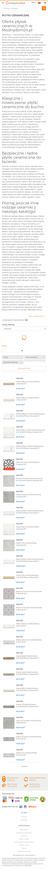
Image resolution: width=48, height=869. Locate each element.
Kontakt (24, 820)
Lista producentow (24, 851)
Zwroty (24, 848)
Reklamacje (24, 845)
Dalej (24, 766)
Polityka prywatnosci (24, 833)
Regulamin (24, 830)
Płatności (24, 836)
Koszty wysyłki (24, 839)
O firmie (24, 817)
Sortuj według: (8, 324)
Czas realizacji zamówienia (24, 842)
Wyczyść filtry (24, 368)
